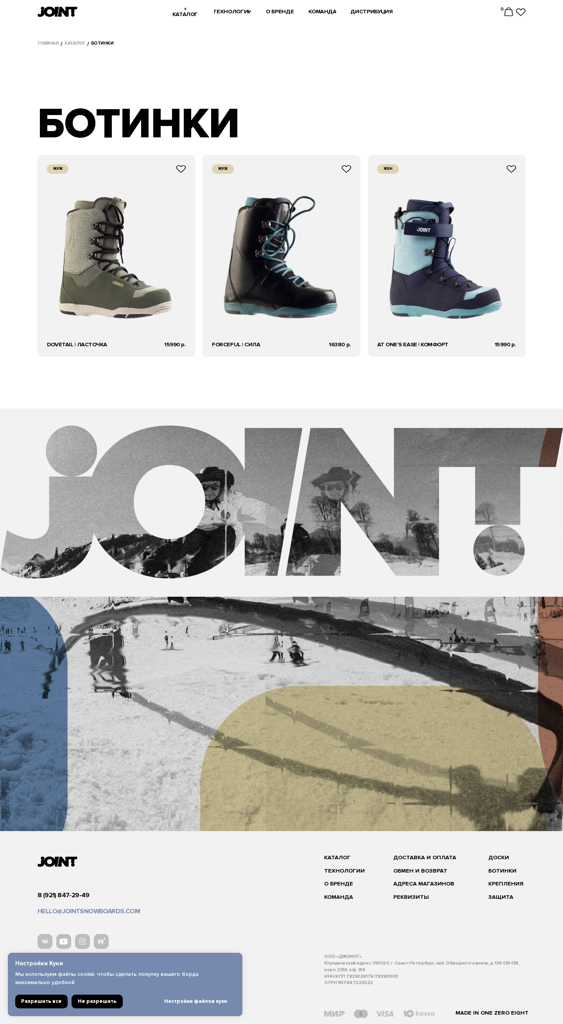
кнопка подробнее (116, 256)
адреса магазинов (423, 883)
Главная (48, 43)
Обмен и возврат (420, 870)
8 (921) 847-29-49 (64, 895)
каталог (75, 43)
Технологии (344, 870)
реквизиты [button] (411, 897)
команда (338, 897)
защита (500, 897)
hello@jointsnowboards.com (89, 911)
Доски (498, 857)
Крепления (506, 883)
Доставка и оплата (424, 857)
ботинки (502, 870)
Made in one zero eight (492, 1013)
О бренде (338, 883)
